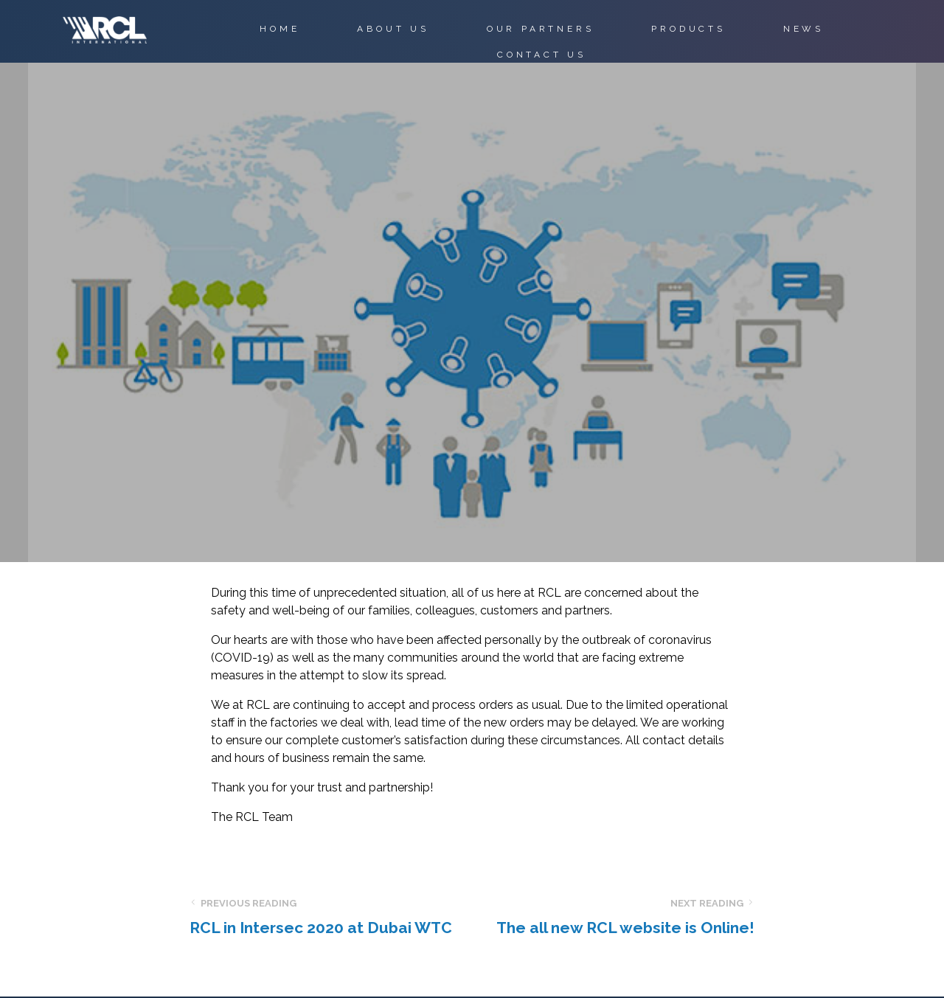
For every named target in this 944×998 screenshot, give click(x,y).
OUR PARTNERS (540, 29)
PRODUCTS (688, 29)
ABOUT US (392, 29)
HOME (279, 29)
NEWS (803, 29)
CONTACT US (541, 54)
